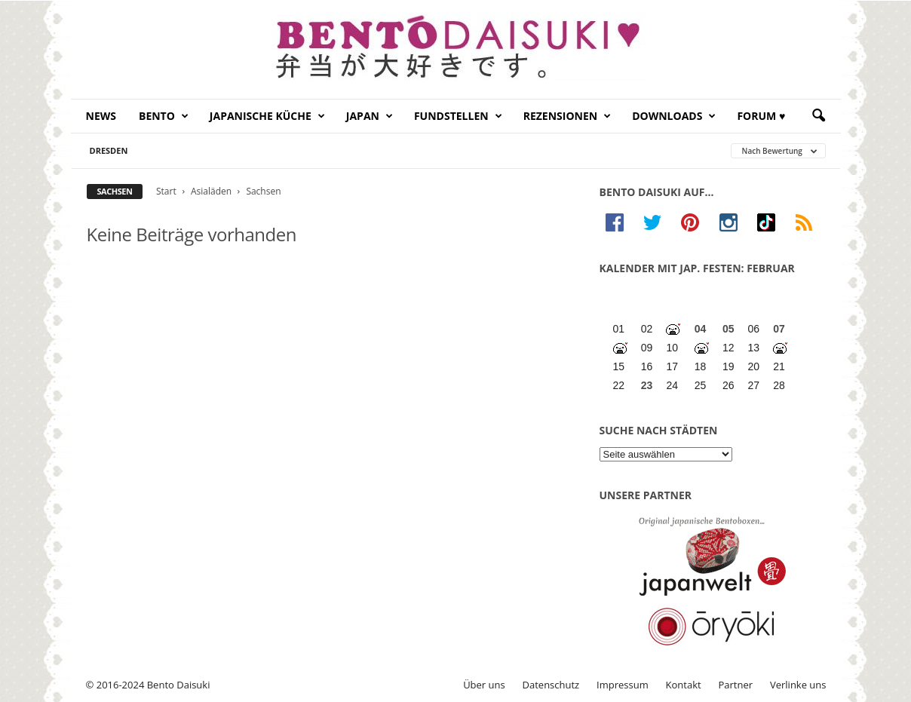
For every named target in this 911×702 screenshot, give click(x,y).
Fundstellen (458, 116)
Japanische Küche (267, 116)
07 (779, 329)
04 (701, 329)
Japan (369, 116)
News (101, 116)
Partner (736, 684)
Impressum (623, 684)
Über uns (484, 684)
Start (166, 191)
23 (647, 385)
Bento (164, 116)
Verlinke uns (798, 684)
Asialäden (211, 191)
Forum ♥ (761, 116)
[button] (818, 116)
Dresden (109, 150)
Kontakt (683, 684)
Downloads (674, 116)
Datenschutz (551, 684)
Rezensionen (567, 116)
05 (728, 329)
